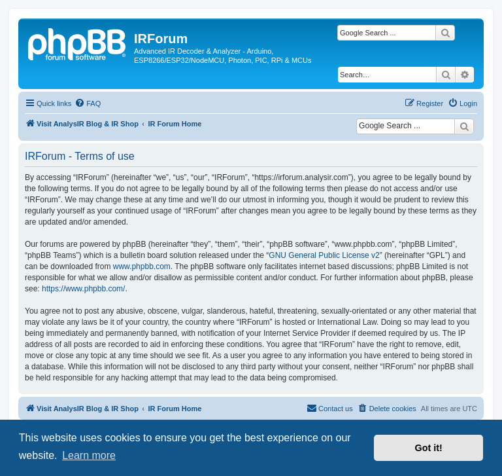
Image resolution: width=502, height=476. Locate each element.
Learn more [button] (89, 455)
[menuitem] (88, 103)
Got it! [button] (429, 448)
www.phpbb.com (142, 266)
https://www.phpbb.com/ (83, 288)
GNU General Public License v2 (324, 255)
